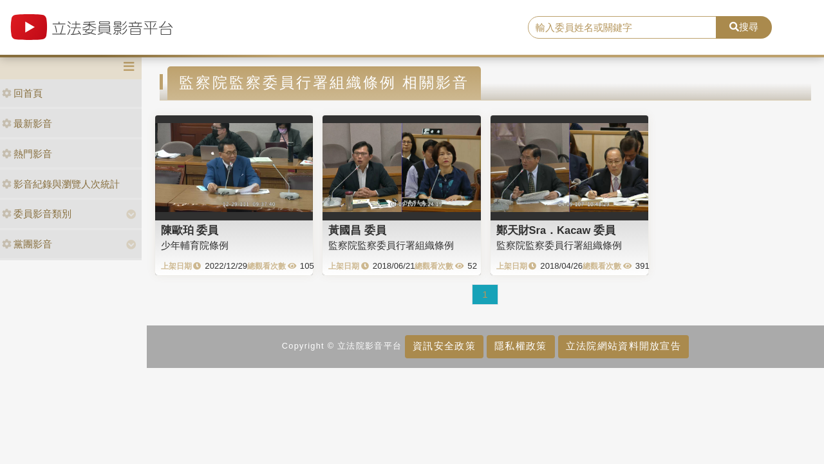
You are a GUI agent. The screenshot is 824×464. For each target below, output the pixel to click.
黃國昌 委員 (357, 230)
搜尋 (743, 26)
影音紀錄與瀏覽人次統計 (61, 184)
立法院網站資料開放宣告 (623, 345)
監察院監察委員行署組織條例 (391, 245)
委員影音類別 (36, 213)
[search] (622, 27)
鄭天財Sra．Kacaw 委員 (555, 230)
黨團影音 (27, 243)
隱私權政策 (520, 345)
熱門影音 (27, 153)
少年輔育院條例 (195, 245)
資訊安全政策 (444, 345)
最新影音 (27, 123)
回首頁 (22, 93)
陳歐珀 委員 (190, 230)
